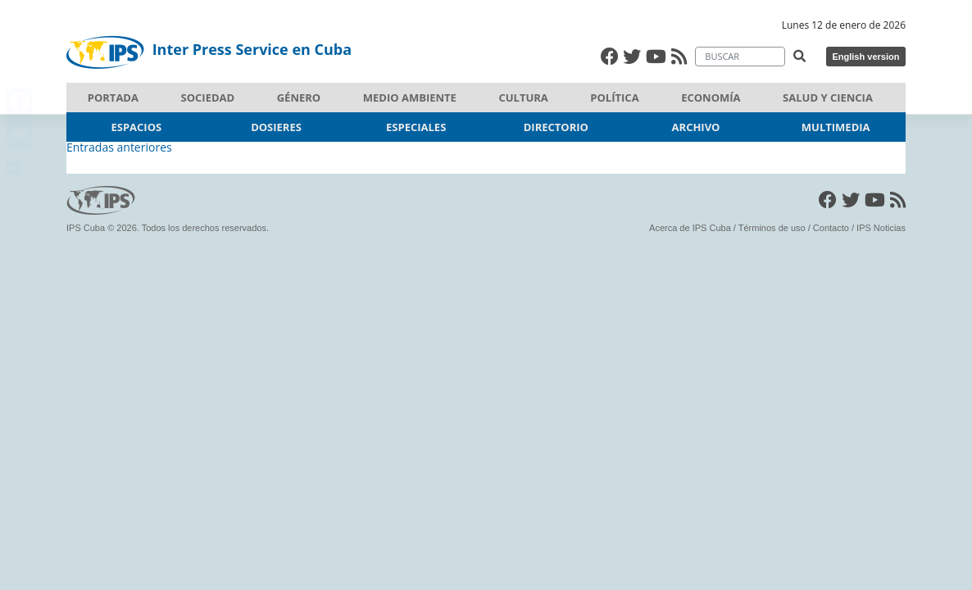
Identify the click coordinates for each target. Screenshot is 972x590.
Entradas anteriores (119, 147)
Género (298, 97)
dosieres (276, 127)
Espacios (136, 127)
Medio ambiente (409, 97)
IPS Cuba (85, 228)
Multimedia (836, 127)
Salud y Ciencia (828, 97)
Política (614, 97)
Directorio (556, 127)
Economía (710, 97)
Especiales (416, 127)
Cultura (522, 97)
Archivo (696, 127)
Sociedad (208, 97)
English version (865, 56)
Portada (113, 97)
